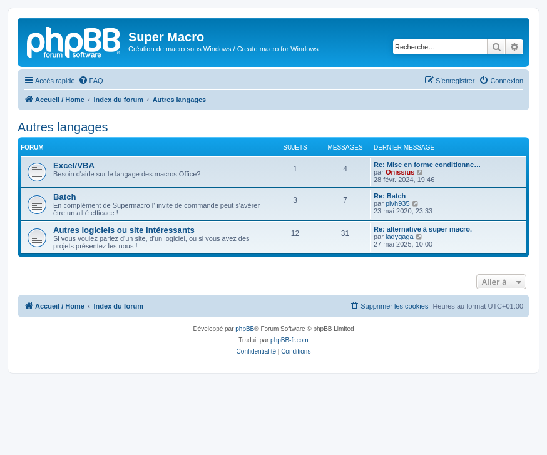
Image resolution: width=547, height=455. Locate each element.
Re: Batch (390, 196)
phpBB (244, 328)
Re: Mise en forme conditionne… (427, 164)
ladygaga (400, 236)
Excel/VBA (74, 165)
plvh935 (398, 203)
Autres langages (63, 127)
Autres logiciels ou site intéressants (124, 230)
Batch (64, 197)
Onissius (400, 172)
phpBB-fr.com (289, 340)
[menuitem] (90, 80)
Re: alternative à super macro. (423, 229)
